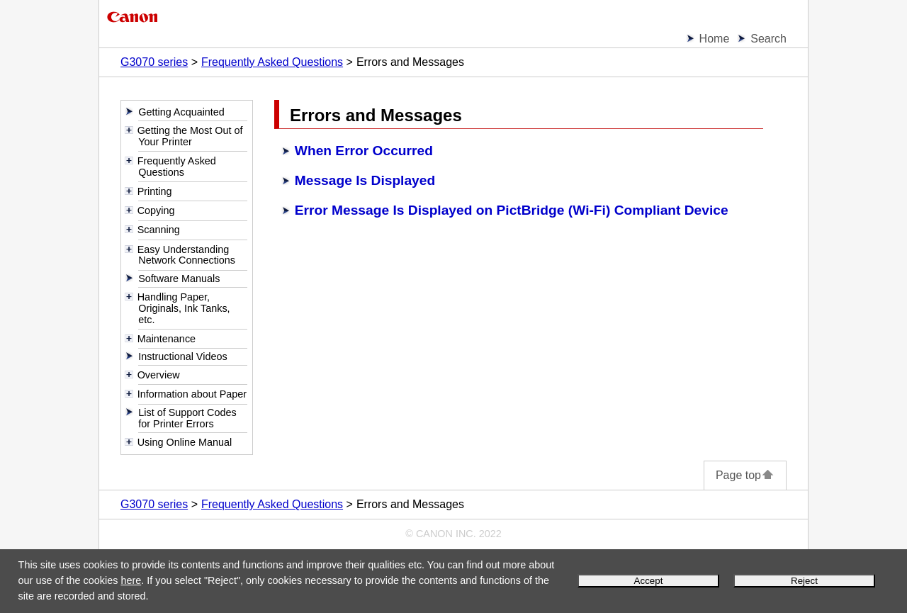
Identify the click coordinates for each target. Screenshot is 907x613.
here (130, 580)
